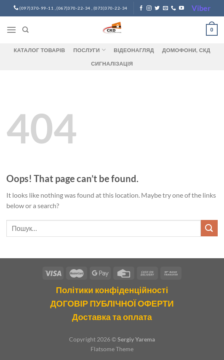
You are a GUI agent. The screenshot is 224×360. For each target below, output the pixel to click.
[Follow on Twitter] (157, 8)
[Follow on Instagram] (149, 8)
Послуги (89, 50)
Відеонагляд (134, 50)
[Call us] (173, 8)
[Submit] (209, 228)
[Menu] (11, 29)
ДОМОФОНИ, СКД (186, 50)
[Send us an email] (165, 8)
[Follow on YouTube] (181, 8)
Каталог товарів (39, 50)
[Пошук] (25, 30)
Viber (201, 8)
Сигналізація (112, 63)
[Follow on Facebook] (141, 8)
